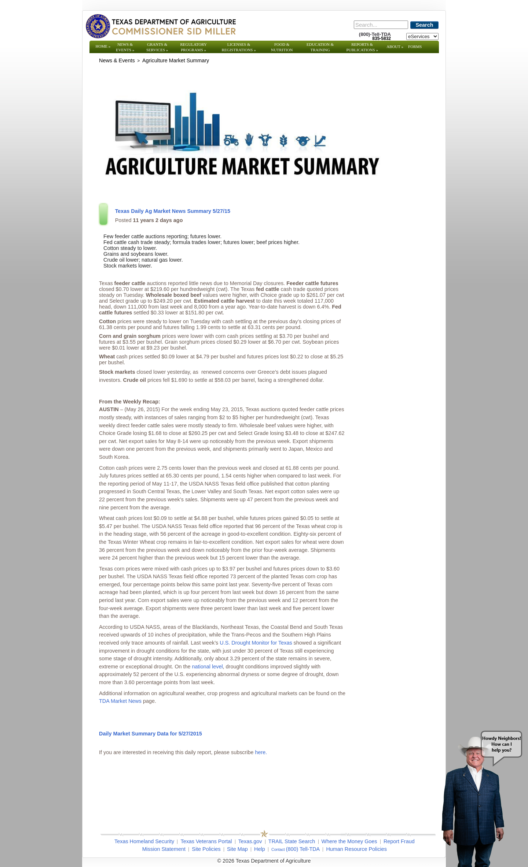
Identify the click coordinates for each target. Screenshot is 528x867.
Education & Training (320, 47)
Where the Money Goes (349, 841)
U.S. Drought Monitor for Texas (256, 643)
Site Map (237, 849)
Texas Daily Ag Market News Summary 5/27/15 (172, 211)
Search (424, 25)
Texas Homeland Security (144, 841)
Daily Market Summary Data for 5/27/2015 (150, 734)
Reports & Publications (362, 47)
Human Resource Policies (356, 849)
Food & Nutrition (282, 47)
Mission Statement (164, 849)
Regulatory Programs (193, 47)
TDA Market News (120, 701)
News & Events (125, 47)
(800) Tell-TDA (303, 849)
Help (259, 849)
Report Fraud (399, 841)
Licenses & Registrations (239, 47)
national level (207, 666)
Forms (415, 46)
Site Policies (206, 849)
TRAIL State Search (291, 841)
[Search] (381, 25)
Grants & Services (157, 47)
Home (103, 46)
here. (261, 752)
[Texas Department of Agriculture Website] (160, 26)
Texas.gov (250, 841)
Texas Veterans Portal (206, 841)
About (394, 46)
